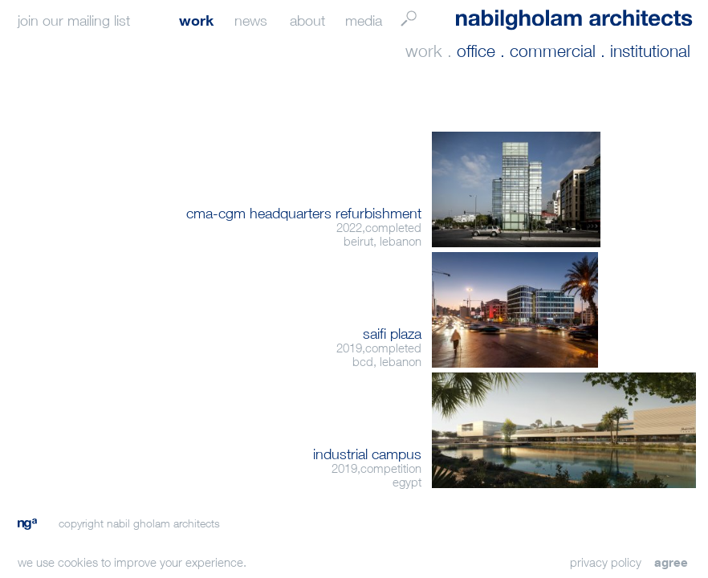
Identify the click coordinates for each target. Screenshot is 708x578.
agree (671, 562)
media (363, 20)
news (250, 20)
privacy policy (605, 562)
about (307, 20)
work (196, 20)
